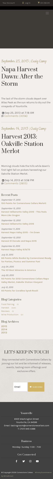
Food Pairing (10, 304)
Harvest (9, 307)
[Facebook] (16, 461)
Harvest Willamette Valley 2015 (17, 223)
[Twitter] (23, 461)
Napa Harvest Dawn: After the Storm (22, 77)
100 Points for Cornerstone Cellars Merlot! (23, 203)
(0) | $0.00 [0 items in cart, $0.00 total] (44, 3)
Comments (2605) (14, 183)
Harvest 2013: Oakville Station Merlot (22, 144)
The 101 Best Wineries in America (18, 270)
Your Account (9, 3)
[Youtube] (37, 461)
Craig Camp (39, 61)
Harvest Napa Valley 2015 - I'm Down (20, 232)
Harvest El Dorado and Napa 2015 (19, 241)
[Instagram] (30, 461)
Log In (26, 3)
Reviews (8, 311)
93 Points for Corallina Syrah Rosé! (19, 290)
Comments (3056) (14, 116)
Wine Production (13, 314)
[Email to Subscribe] (20, 386)
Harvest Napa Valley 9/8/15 (15, 249)
